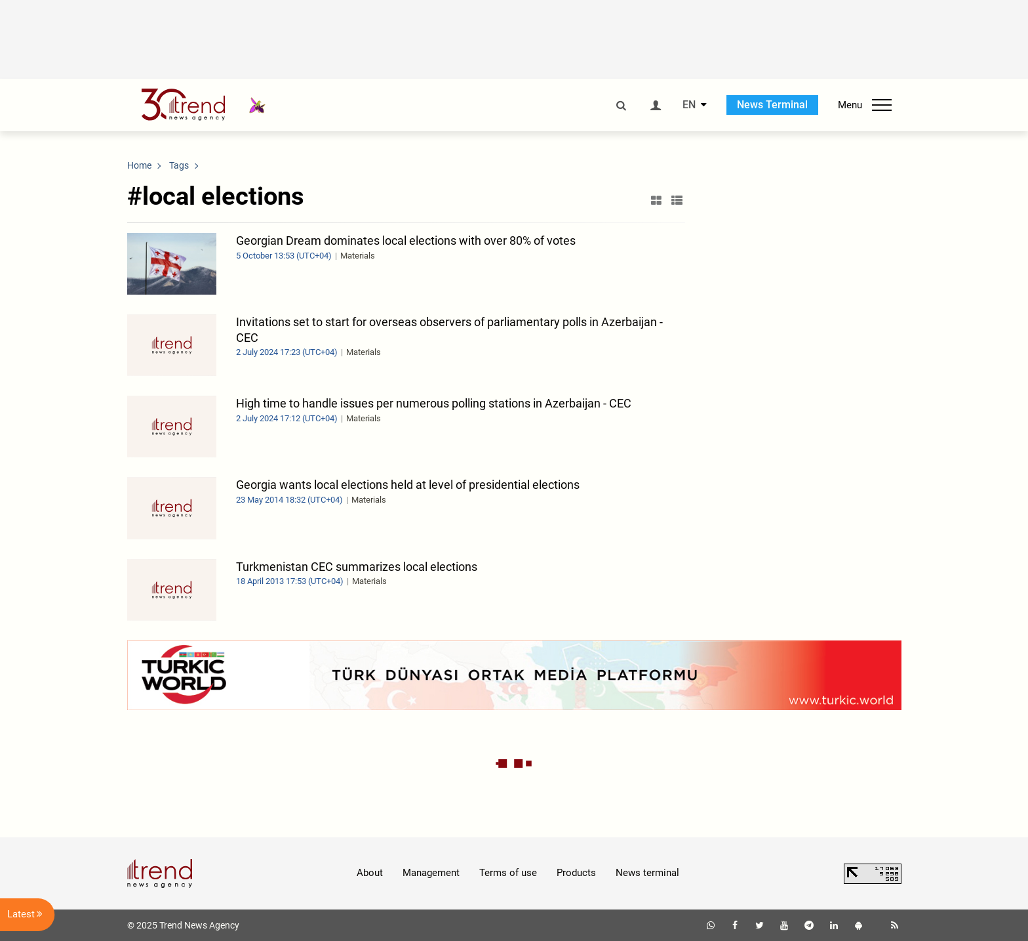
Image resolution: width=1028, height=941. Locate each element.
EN (689, 105)
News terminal (647, 873)
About (370, 873)
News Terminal (772, 104)
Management (431, 873)
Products (576, 873)
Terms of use (508, 873)
